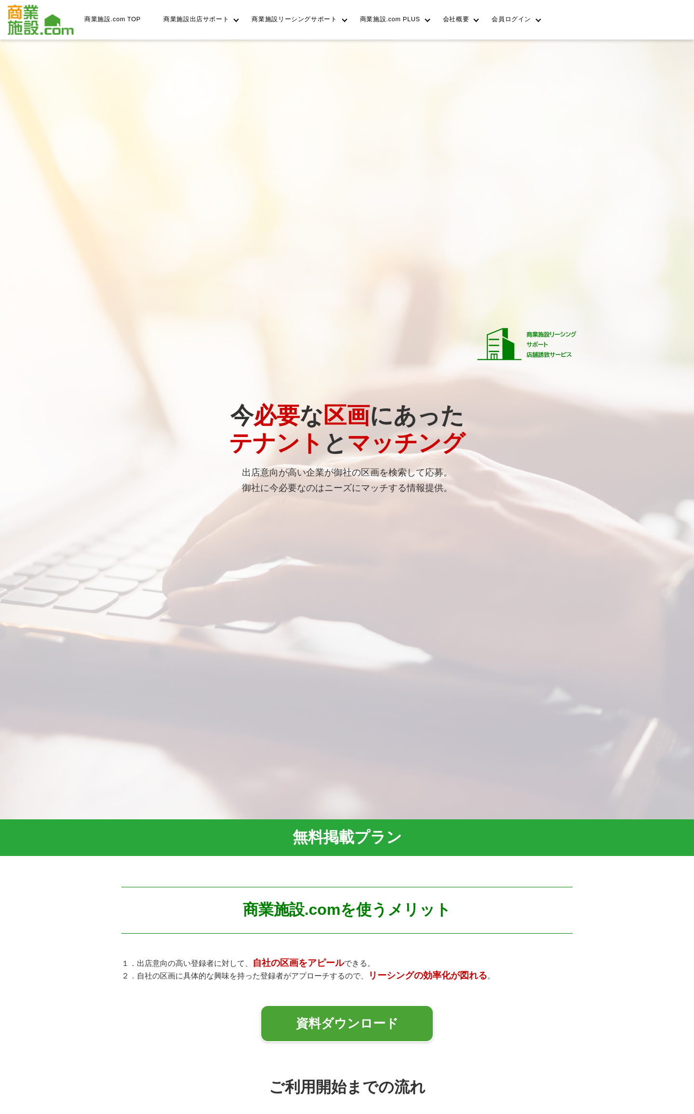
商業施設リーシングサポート (294, 19)
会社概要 (456, 19)
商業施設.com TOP (112, 19)
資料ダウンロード (347, 1023)
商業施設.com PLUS (390, 19)
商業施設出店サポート (196, 19)
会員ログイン (511, 19)
